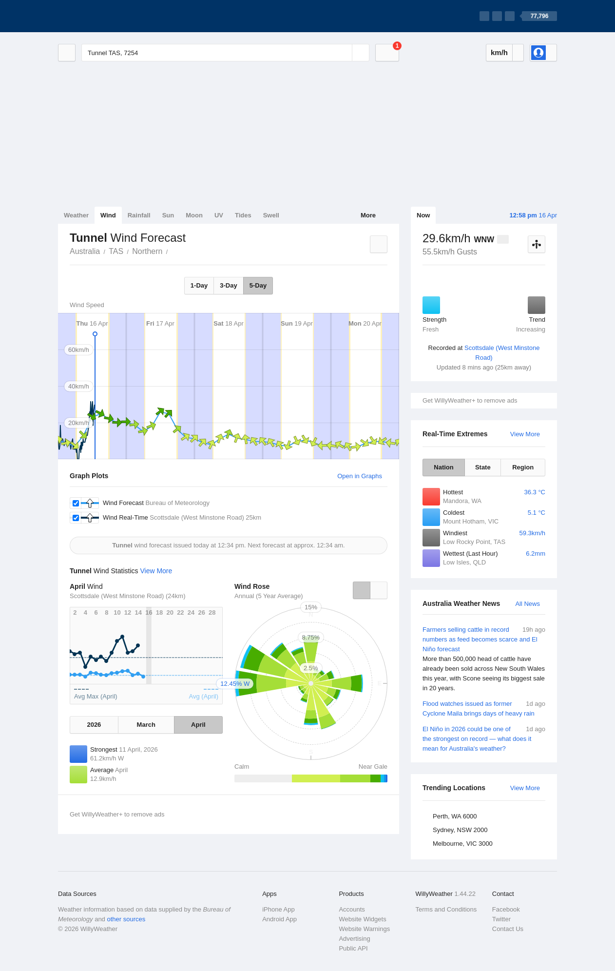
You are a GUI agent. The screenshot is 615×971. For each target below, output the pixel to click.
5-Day (258, 285)
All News (527, 603)
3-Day (228, 285)
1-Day (199, 285)
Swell (271, 215)
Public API (353, 948)
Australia (85, 251)
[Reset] (343, 53)
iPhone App (278, 909)
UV (218, 215)
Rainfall (139, 215)
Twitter (501, 919)
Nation (443, 467)
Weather (76, 215)
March (146, 724)
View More (525, 434)
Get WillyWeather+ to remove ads (470, 400)
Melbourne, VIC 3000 (463, 843)
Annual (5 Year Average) (268, 596)
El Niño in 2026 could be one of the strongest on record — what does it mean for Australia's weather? (484, 738)
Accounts (352, 909)
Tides (243, 215)
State (483, 467)
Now (423, 215)
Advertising (354, 938)
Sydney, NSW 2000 (460, 830)
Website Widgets (362, 919)
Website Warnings (364, 928)
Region (523, 467)
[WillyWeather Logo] (104, 16)
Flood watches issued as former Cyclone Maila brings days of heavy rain (484, 708)
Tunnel (173, 250)
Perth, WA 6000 (455, 816)
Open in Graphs (359, 476)
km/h (499, 52)
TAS (116, 251)
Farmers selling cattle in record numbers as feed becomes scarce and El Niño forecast (484, 659)
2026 (94, 724)
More (368, 215)
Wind (108, 215)
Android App (279, 919)
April (198, 724)
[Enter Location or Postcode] (225, 52)
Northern (147, 251)
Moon (194, 215)
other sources (126, 919)
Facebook (506, 909)
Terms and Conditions (446, 909)
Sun (168, 215)
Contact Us (507, 928)
